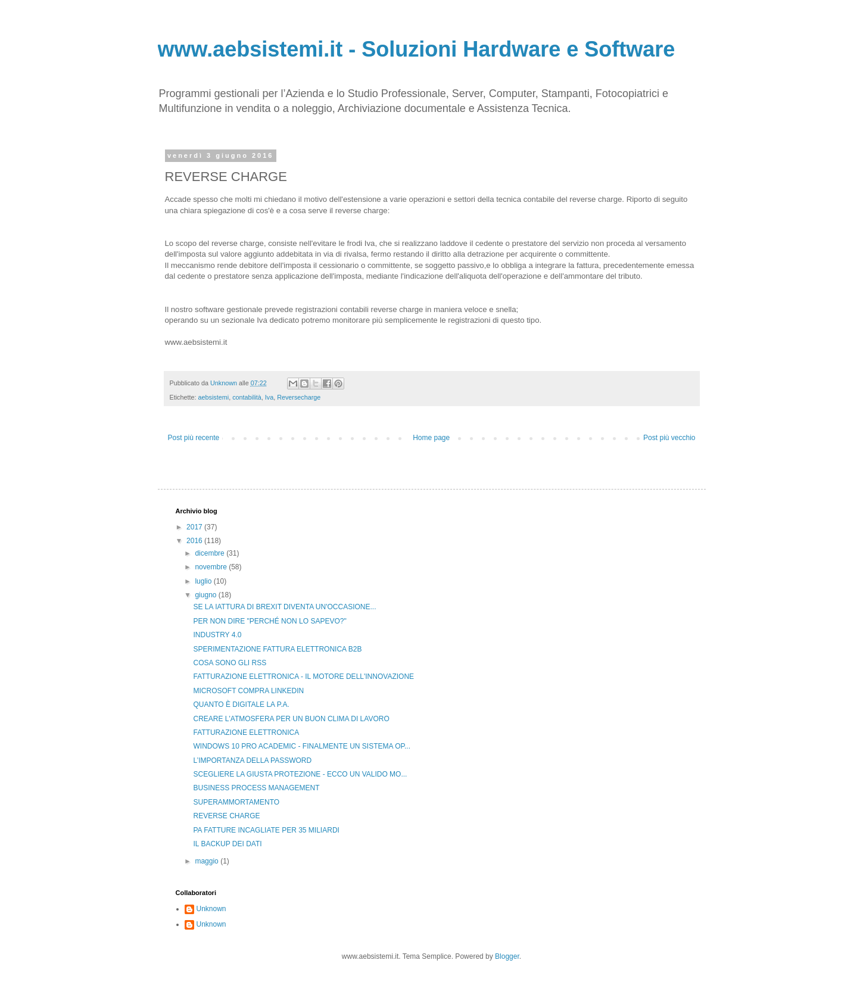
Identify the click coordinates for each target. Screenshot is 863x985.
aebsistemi (213, 397)
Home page (431, 438)
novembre (212, 567)
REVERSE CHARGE (226, 816)
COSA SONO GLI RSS (229, 663)
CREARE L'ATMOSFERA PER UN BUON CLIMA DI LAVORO (291, 719)
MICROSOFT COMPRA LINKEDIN (248, 691)
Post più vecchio (669, 438)
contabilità (246, 397)
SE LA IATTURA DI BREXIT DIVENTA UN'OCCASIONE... (284, 607)
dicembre (210, 553)
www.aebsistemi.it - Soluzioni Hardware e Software (416, 49)
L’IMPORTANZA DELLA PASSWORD (252, 760)
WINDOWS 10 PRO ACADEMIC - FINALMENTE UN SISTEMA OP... (301, 746)
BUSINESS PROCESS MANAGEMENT (256, 788)
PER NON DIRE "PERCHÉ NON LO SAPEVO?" (269, 621)
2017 (195, 527)
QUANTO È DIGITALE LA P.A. (241, 704)
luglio (204, 581)
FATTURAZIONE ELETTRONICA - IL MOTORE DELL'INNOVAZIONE (303, 676)
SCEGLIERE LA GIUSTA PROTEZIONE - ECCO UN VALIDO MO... (300, 774)
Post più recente (194, 438)
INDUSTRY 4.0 (217, 635)
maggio (207, 861)
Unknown (211, 909)
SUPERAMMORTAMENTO (236, 802)
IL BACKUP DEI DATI (227, 844)
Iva (269, 397)
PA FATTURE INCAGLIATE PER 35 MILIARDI (266, 830)
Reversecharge (298, 397)
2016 (195, 541)
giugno (206, 595)
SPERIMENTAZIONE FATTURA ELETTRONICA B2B (277, 649)
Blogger (507, 956)
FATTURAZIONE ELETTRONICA (246, 732)
